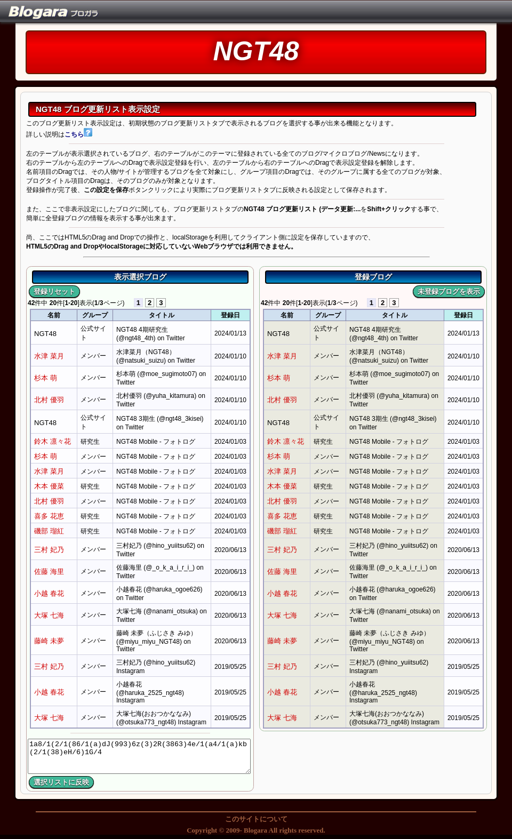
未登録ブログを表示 (449, 291)
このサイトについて (256, 819)
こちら (78, 134)
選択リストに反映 (61, 782)
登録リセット (54, 291)
